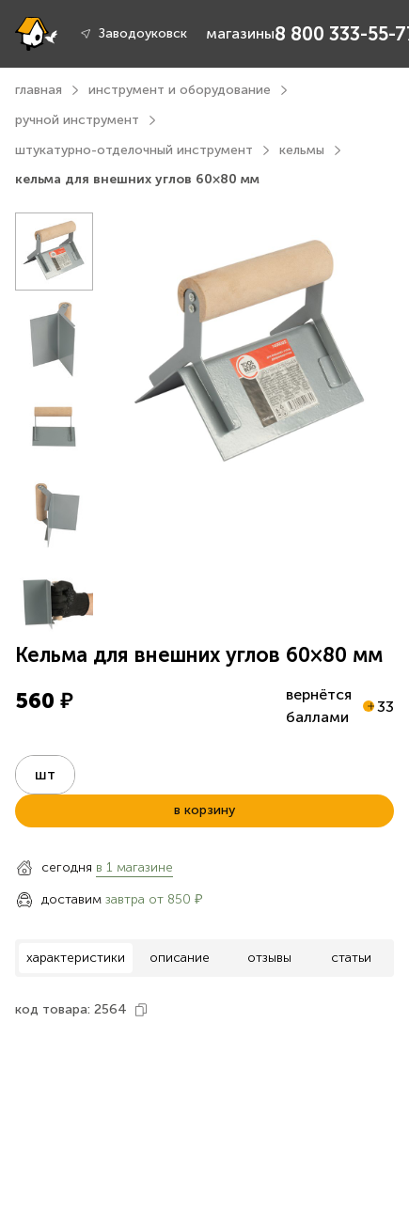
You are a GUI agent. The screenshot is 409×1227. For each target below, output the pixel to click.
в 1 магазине (134, 867)
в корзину (204, 810)
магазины (240, 33)
